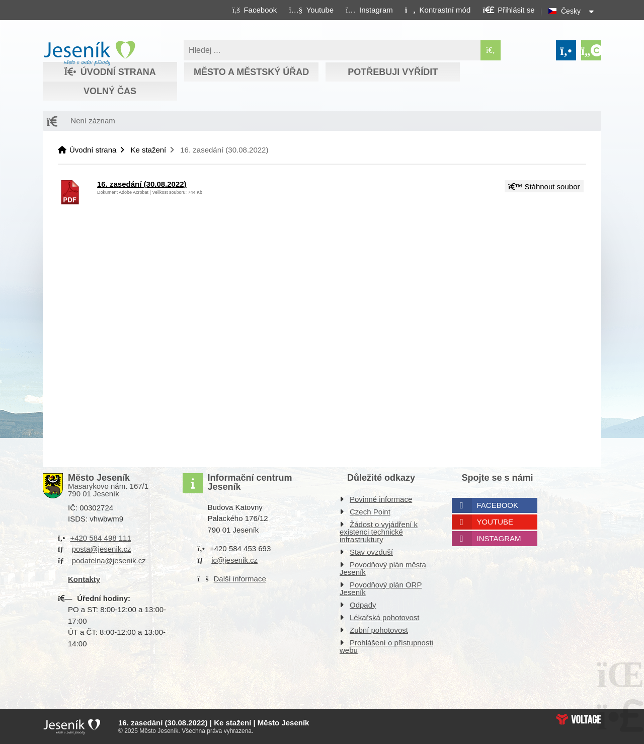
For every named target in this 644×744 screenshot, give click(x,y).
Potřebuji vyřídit (393, 72)
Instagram (499, 538)
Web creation (578, 719)
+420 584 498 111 (100, 538)
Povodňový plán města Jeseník (383, 568)
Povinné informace (381, 499)
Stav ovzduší (371, 552)
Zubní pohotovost (379, 630)
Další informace (240, 578)
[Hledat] (490, 50)
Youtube (495, 521)
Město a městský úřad (251, 72)
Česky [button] (571, 11)
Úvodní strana (89, 53)
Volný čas (110, 91)
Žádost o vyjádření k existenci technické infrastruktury (379, 532)
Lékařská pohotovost (384, 617)
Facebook (498, 505)
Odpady (363, 605)
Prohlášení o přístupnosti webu (386, 646)
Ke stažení (148, 150)
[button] (437, 10)
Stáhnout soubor (544, 186)
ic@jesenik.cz (234, 560)
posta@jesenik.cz (101, 549)
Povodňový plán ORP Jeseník (381, 588)
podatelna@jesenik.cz (109, 560)
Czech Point (370, 511)
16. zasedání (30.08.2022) (142, 184)
